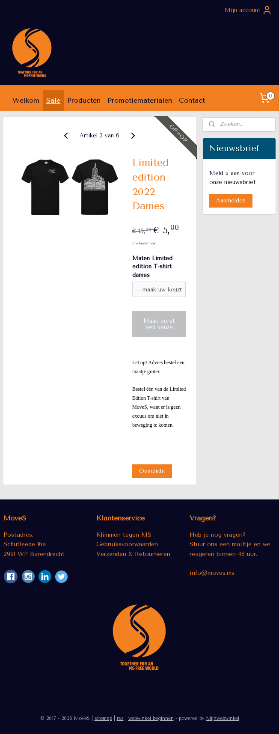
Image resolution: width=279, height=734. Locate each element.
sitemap (103, 718)
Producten (84, 100)
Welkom (25, 100)
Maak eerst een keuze (159, 324)
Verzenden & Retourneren (133, 553)
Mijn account (248, 10)
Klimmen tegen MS (123, 534)
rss (120, 718)
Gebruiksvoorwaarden (127, 544)
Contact (192, 100)
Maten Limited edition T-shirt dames (152, 266)
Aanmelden (231, 200)
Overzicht (152, 471)
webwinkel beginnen (151, 718)
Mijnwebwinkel (222, 718)
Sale (53, 100)
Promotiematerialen (139, 100)
